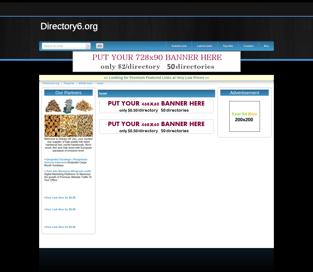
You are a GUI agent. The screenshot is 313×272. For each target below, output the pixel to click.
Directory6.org (69, 26)
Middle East (86, 83)
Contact (249, 46)
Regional (69, 83)
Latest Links (204, 46)
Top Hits (228, 46)
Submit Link (179, 46)
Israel (100, 83)
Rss (266, 46)
